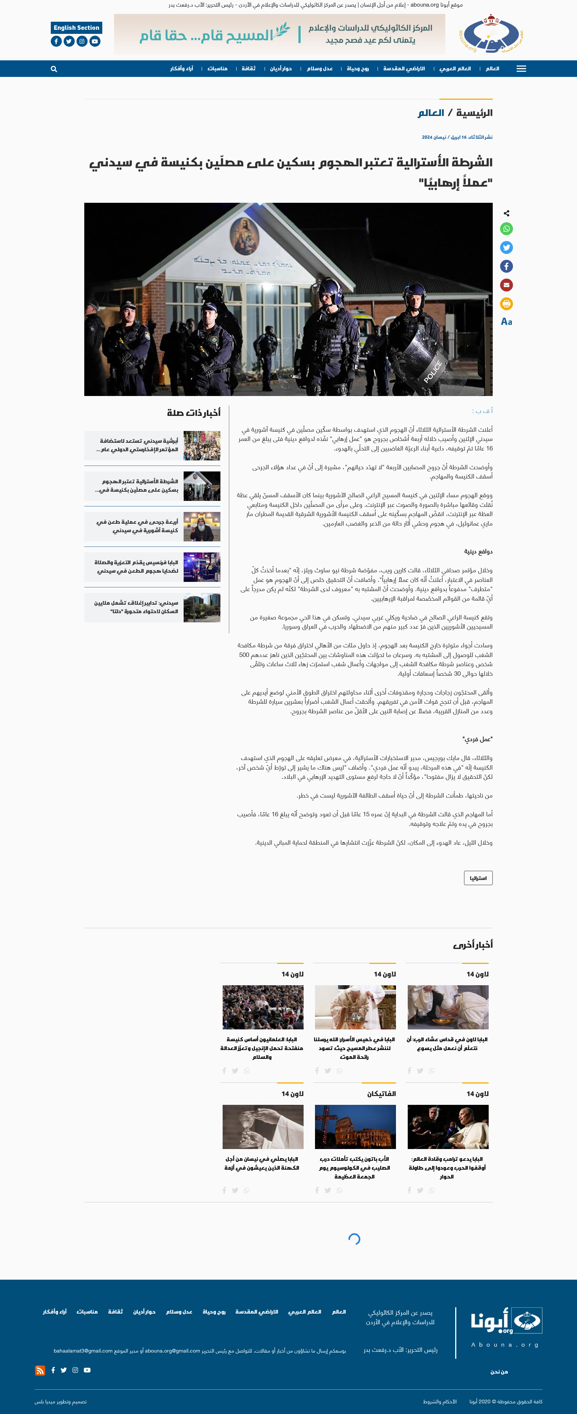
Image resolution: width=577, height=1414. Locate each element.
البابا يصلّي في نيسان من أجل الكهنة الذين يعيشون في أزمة (261, 1163)
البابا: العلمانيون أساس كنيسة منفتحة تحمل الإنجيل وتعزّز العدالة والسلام (261, 1048)
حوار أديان (281, 68)
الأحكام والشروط (440, 1401)
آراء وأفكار (182, 68)
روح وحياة (358, 68)
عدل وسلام (320, 68)
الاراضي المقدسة (404, 68)
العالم (492, 68)
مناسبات (217, 68)
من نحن (499, 1371)
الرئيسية (474, 112)
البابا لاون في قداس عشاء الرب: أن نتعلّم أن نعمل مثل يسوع (447, 1044)
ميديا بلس (45, 1401)
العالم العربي (455, 68)
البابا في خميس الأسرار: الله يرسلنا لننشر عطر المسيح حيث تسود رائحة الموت (354, 1048)
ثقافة (249, 68)
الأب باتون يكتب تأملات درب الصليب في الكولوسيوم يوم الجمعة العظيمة (354, 1168)
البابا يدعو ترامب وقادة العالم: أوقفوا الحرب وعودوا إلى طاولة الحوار (447, 1168)
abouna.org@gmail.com (172, 1350)
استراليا (478, 878)
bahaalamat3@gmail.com (83, 1350)
